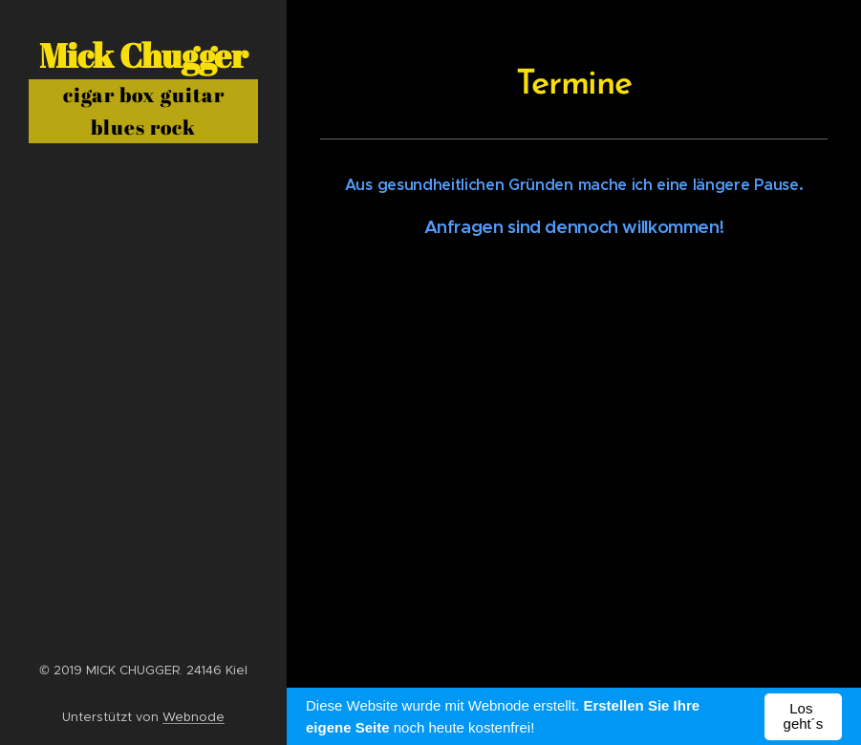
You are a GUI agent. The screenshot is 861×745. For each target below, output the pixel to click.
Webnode (193, 717)
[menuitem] (143, 320)
